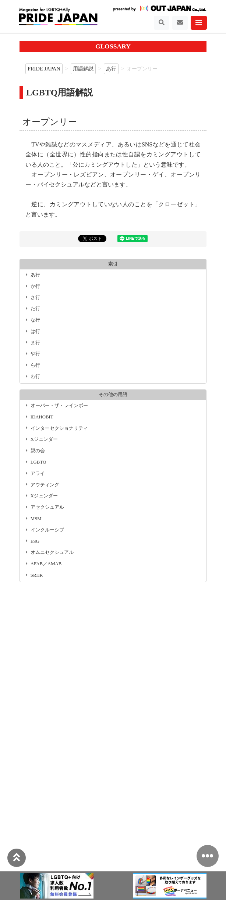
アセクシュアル (47, 507)
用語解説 (83, 69)
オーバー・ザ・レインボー (59, 405)
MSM (36, 518)
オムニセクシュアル (52, 552)
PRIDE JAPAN (44, 69)
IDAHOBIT (42, 417)
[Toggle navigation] (161, 23)
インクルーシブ (47, 530)
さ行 (35, 297)
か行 (35, 286)
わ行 (35, 376)
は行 (35, 331)
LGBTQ (38, 462)
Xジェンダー (44, 439)
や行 (35, 353)
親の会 (38, 450)
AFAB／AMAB (46, 563)
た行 (35, 308)
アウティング (45, 484)
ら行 (35, 365)
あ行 (111, 69)
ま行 (35, 342)
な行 (35, 320)
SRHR (37, 575)
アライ (38, 473)
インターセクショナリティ (59, 428)
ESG (35, 541)
